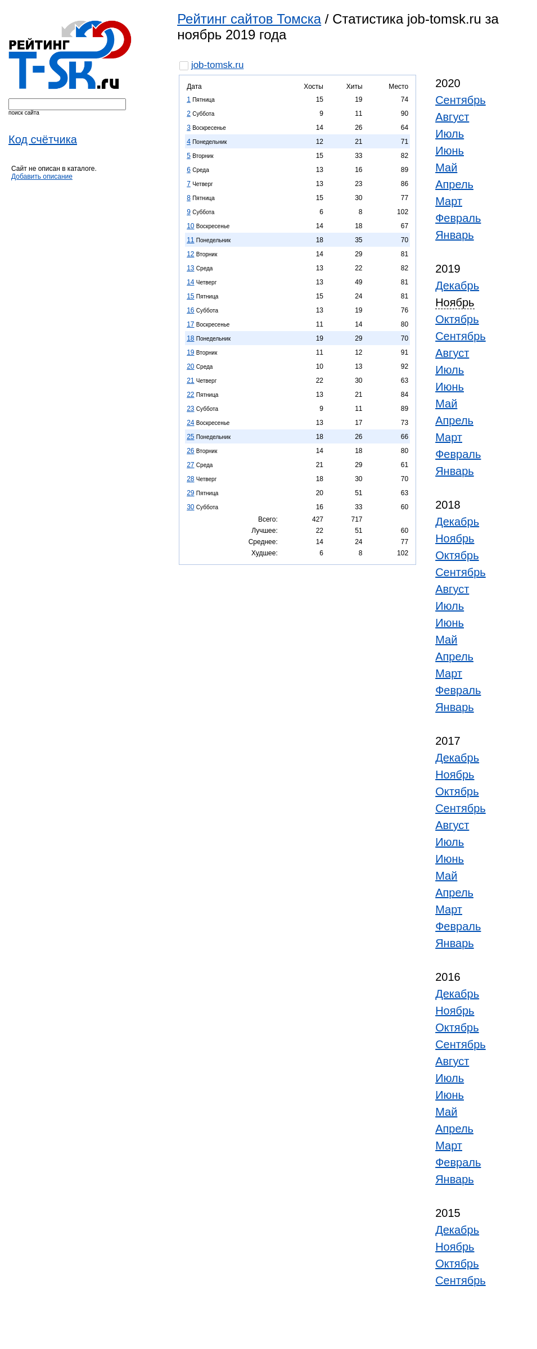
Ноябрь (454, 538)
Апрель (454, 184)
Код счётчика (42, 139)
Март (448, 201)
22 (190, 395)
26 (190, 451)
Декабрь (457, 285)
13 (190, 268)
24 (190, 423)
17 (190, 324)
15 (190, 296)
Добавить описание (42, 176)
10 (190, 226)
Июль (449, 134)
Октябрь (457, 319)
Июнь (449, 150)
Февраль (458, 218)
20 (190, 366)
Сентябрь (460, 100)
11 (190, 240)
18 (190, 338)
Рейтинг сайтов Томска (249, 18)
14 (190, 282)
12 (190, 254)
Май (446, 167)
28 (190, 479)
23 (190, 409)
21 (190, 380)
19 (190, 352)
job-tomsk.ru (217, 65)
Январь (454, 235)
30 (190, 507)
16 (190, 310)
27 (190, 465)
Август (452, 117)
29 (190, 493)
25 (190, 437)
